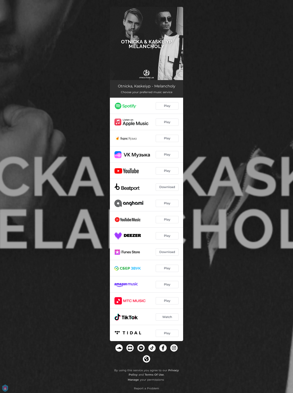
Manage (133, 379)
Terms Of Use (154, 374)
